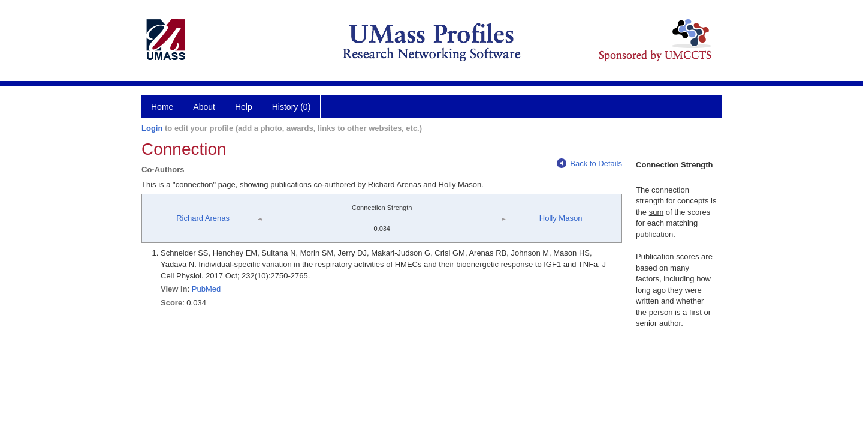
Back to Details (589, 163)
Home (162, 107)
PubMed (206, 288)
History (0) (291, 107)
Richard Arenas (203, 218)
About (204, 107)
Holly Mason (561, 218)
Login (151, 128)
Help (243, 107)
